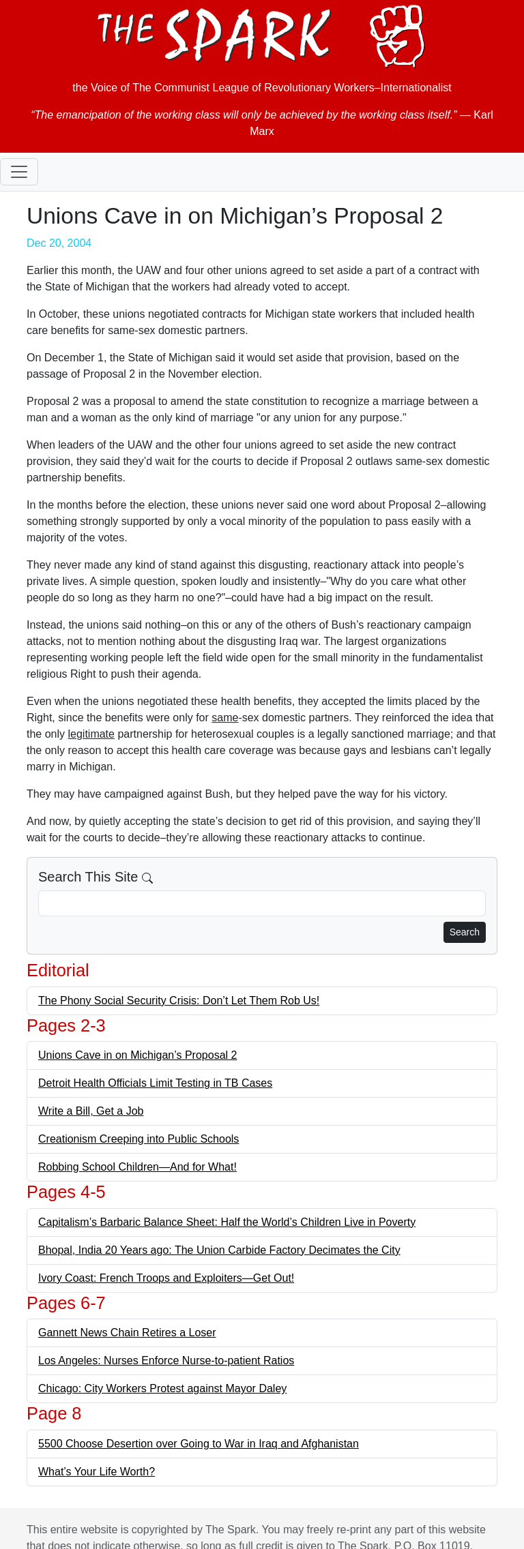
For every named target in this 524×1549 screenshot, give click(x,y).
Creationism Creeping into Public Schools (138, 1139)
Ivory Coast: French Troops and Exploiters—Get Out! (166, 1278)
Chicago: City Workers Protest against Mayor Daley (162, 1388)
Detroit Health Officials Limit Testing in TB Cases (155, 1083)
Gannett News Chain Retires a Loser (127, 1332)
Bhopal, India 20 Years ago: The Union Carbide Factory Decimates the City (219, 1250)
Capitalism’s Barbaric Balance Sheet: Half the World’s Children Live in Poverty (227, 1222)
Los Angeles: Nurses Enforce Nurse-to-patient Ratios (166, 1360)
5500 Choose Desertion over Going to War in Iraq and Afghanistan (198, 1443)
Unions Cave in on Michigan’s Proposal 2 (137, 1055)
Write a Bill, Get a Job (90, 1111)
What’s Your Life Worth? (96, 1471)
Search (465, 932)
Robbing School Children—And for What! (137, 1167)
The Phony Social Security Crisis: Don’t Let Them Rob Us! (178, 1000)
